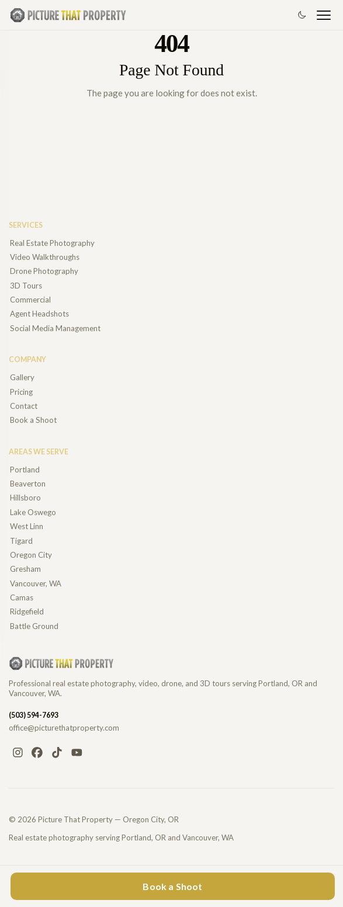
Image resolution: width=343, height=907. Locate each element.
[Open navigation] (323, 15)
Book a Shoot (172, 886)
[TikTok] (57, 753)
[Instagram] (17, 753)
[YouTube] (76, 753)
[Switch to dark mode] (301, 15)
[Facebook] (37, 753)
